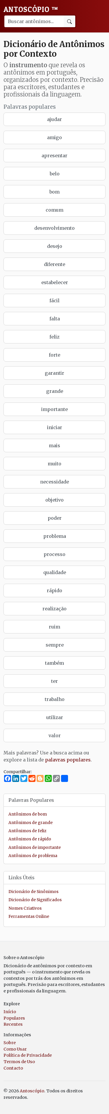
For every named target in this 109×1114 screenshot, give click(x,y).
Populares (14, 1018)
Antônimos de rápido (29, 839)
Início (9, 1011)
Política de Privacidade (27, 1055)
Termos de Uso (19, 1061)
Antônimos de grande (30, 822)
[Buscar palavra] (33, 21)
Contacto (13, 1068)
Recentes (13, 1024)
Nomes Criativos (25, 908)
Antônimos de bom (27, 814)
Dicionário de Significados (35, 899)
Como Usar (15, 1049)
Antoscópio (30, 9)
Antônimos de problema (32, 855)
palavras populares (68, 760)
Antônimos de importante (34, 847)
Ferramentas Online (28, 916)
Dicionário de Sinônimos (33, 891)
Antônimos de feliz (27, 830)
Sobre (9, 1042)
